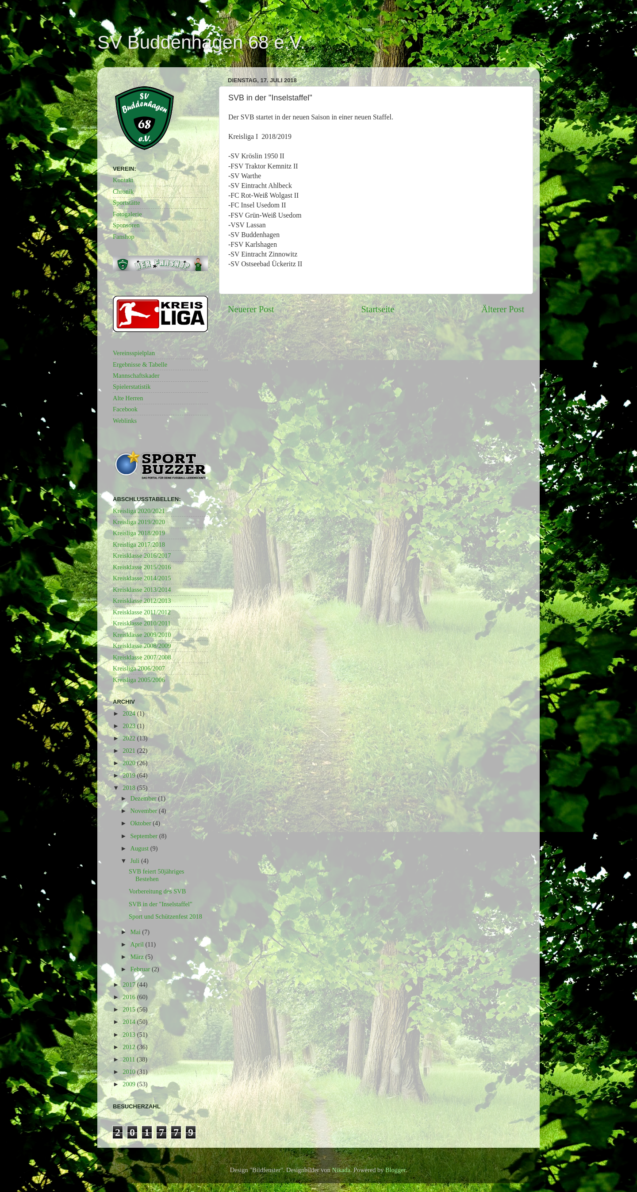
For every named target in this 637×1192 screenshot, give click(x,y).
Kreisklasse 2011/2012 (142, 612)
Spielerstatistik (132, 386)
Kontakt (123, 180)
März (138, 956)
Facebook (125, 409)
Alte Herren (128, 398)
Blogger (395, 1169)
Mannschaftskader (136, 375)
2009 (130, 1084)
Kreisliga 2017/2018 (139, 544)
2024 (130, 713)
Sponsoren (126, 225)
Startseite (377, 309)
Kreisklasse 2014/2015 (142, 578)
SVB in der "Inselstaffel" (160, 904)
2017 (130, 984)
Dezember (144, 798)
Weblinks (125, 420)
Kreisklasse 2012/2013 (142, 600)
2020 (130, 763)
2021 (130, 750)
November (144, 810)
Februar (141, 969)
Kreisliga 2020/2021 (139, 510)
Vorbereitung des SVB (157, 891)
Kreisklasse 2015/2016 (142, 567)
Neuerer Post (251, 309)
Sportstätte (126, 202)
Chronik (123, 191)
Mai (136, 931)
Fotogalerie (127, 214)
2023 (130, 725)
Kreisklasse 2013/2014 (142, 589)
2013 (130, 1034)
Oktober (141, 823)
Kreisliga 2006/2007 (139, 668)
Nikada (341, 1169)
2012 (130, 1046)
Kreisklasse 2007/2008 (142, 657)
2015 (130, 1009)
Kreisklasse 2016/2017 (142, 555)
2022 (130, 738)
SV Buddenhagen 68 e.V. (201, 42)
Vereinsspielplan (134, 352)
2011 (130, 1059)
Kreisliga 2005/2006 (139, 679)
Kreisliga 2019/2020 (139, 521)
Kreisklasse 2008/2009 (142, 645)
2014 (130, 1021)
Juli (135, 860)
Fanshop (123, 236)
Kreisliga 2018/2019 (139, 533)
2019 (130, 775)
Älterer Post (502, 309)
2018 (130, 787)
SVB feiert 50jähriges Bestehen (156, 875)
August (140, 848)
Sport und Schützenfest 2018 (165, 916)
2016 (130, 996)
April (138, 944)
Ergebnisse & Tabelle (140, 364)
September (144, 835)
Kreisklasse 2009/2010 (142, 634)
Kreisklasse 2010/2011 (142, 623)
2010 (130, 1071)
